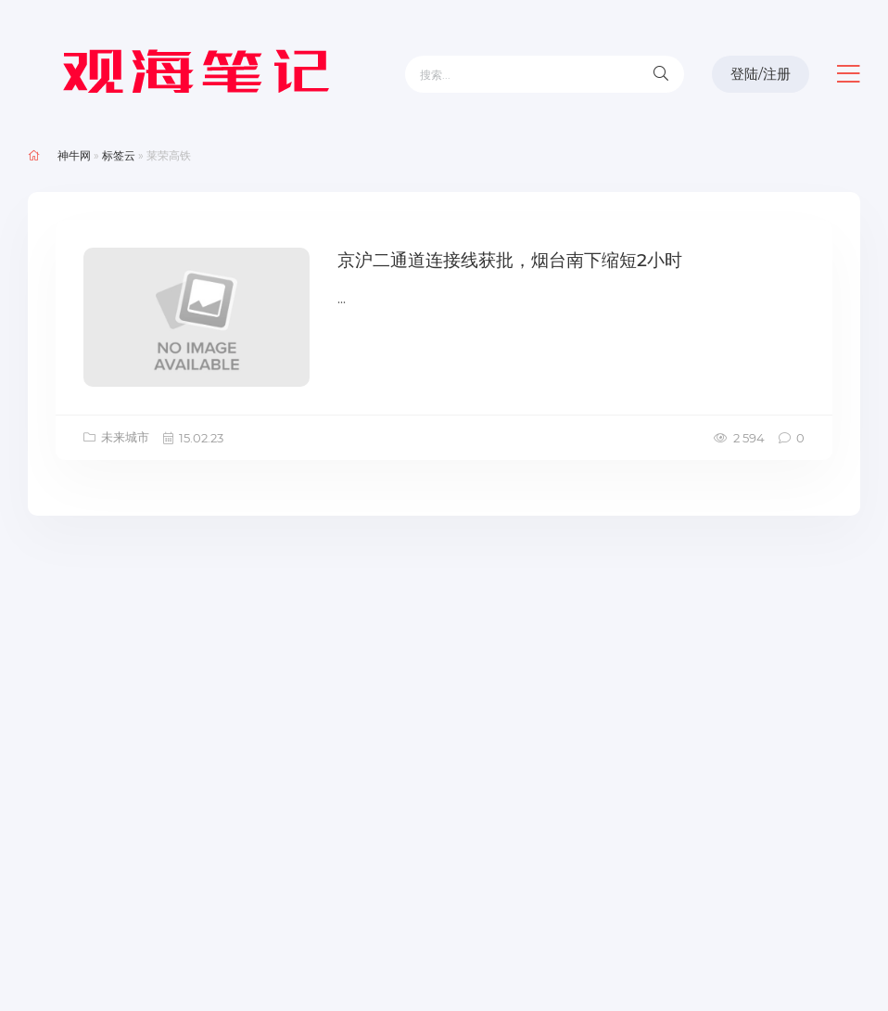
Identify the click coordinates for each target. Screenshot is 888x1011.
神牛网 (74, 155)
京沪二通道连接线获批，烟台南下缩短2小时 (509, 260)
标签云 (118, 155)
